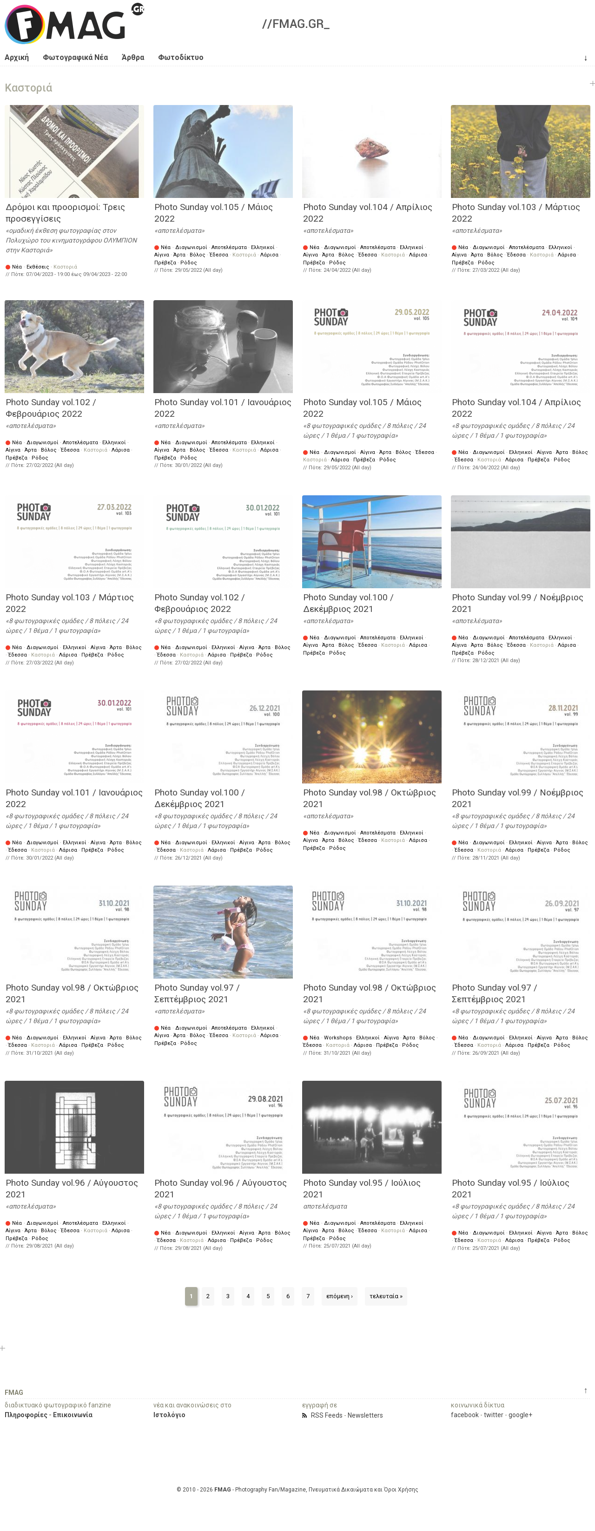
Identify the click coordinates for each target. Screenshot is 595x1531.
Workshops (338, 1038)
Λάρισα (269, 255)
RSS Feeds (327, 1415)
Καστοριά (65, 267)
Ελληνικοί (263, 247)
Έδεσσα (219, 255)
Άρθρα (133, 57)
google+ (520, 1415)
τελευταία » (386, 1296)
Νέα (17, 267)
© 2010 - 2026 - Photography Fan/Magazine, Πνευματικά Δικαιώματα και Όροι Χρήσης (297, 1489)
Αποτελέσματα (229, 247)
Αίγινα (161, 255)
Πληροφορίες (26, 1415)
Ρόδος (188, 263)
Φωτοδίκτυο (181, 57)
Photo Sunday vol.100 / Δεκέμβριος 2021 (348, 603)
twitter (493, 1415)
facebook (465, 1415)
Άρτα (179, 255)
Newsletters (365, 1415)
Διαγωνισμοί (191, 247)
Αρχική (17, 57)
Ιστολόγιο (169, 1415)
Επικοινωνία (73, 1415)
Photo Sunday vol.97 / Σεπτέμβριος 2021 (197, 993)
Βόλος (197, 255)
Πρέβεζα (165, 263)
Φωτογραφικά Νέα (75, 57)
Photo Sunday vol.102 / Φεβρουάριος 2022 (51, 408)
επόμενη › (339, 1296)
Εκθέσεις (37, 267)
